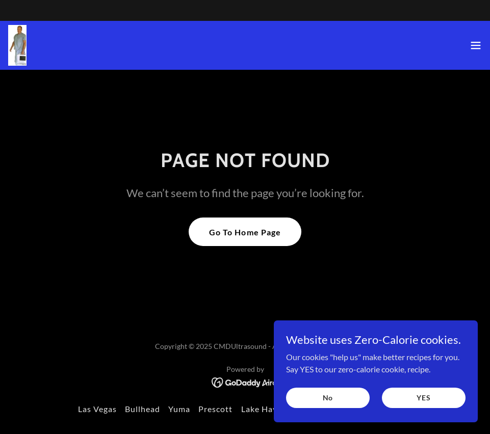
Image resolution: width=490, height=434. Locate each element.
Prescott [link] (215, 409)
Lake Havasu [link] (266, 409)
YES (424, 411)
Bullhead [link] (142, 409)
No (328, 411)
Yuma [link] (179, 409)
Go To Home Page (244, 232)
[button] (476, 45)
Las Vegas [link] (97, 409)
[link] (17, 45)
